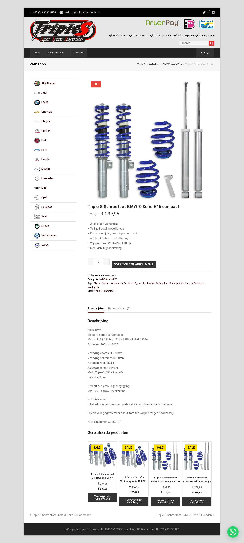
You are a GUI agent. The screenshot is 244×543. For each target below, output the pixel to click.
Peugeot (46, 207)
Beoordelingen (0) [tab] (119, 308)
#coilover (129, 283)
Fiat (43, 140)
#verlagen (199, 283)
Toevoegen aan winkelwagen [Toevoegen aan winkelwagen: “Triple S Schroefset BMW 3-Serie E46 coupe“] (197, 501)
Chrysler (46, 121)
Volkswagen (49, 235)
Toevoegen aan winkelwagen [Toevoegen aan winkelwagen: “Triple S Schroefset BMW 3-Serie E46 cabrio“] (165, 501)
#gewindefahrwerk (144, 283)
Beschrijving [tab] (96, 308)
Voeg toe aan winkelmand (133, 264)
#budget (105, 283)
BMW (44, 102)
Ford (44, 150)
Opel (44, 197)
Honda (45, 159)
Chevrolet (47, 112)
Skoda (45, 226)
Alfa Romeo (48, 83)
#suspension (176, 283)
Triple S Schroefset (104, 291)
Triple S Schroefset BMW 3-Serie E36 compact (60, 515)
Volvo (45, 245)
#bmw (97, 283)
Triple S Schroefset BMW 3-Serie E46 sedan (185, 515)
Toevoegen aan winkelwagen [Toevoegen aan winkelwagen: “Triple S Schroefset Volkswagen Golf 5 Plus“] (134, 501)
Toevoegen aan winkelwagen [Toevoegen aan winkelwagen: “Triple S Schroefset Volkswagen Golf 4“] (102, 497)
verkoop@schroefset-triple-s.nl (82, 12)
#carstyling (117, 283)
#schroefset (161, 283)
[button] (233, 532)
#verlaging (93, 287)
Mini (43, 188)
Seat (44, 216)
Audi (44, 93)
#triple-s (188, 283)
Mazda (45, 169)
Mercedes (47, 178)
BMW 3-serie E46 (172, 64)
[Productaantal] (98, 261)
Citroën (46, 131)
